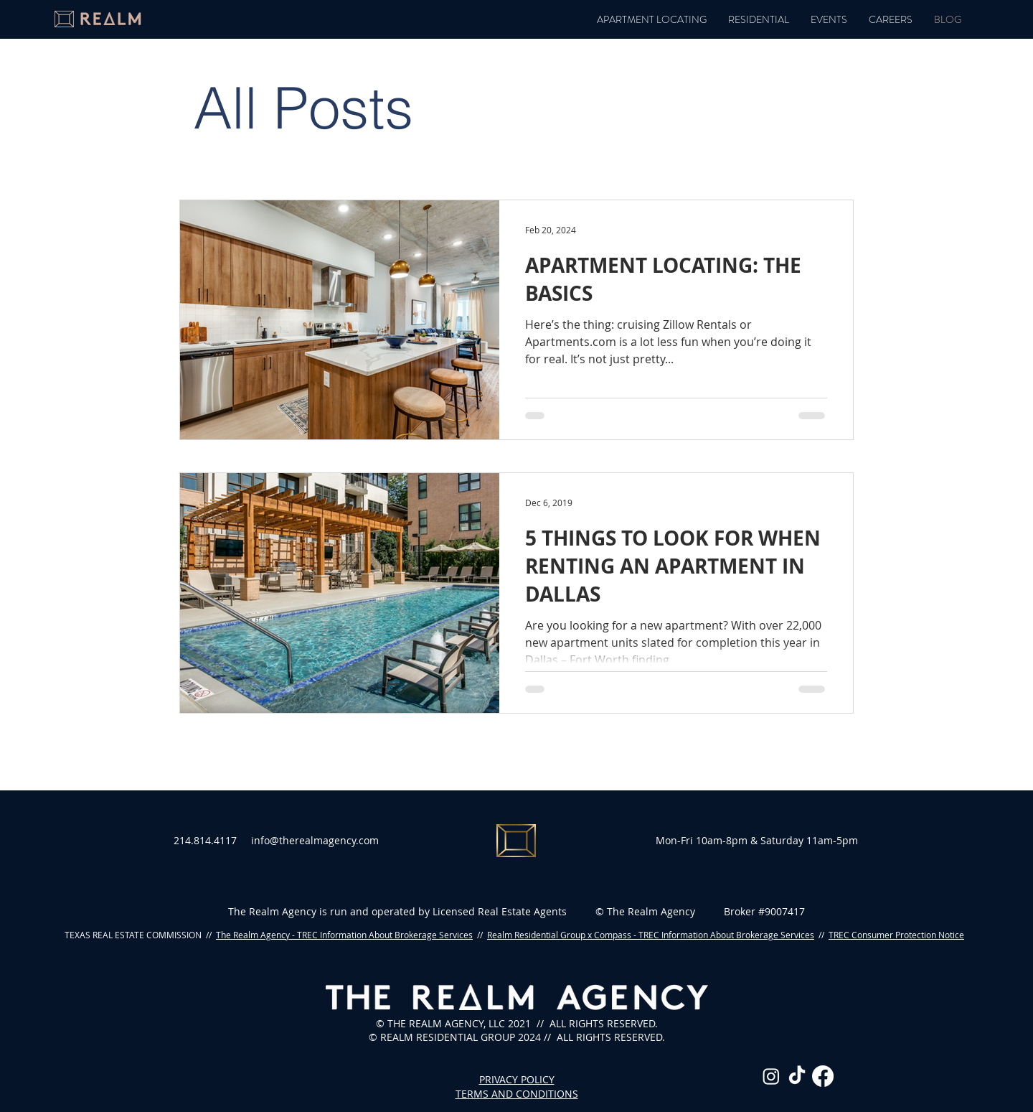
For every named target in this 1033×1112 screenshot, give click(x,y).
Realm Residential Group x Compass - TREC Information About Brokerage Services (650, 934)
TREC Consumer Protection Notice (896, 934)
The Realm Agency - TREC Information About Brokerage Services (344, 934)
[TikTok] (797, 1076)
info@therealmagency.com (315, 840)
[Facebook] (823, 1076)
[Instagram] (771, 1076)
